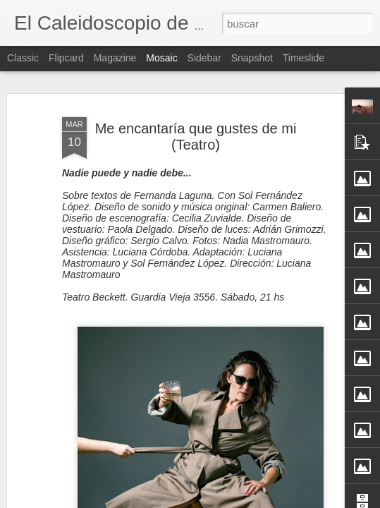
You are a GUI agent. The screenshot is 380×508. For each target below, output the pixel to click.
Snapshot (252, 58)
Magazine (115, 58)
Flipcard (66, 58)
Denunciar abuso (292, 500)
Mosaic (161, 58)
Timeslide (303, 58)
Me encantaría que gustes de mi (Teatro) (196, 115)
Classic (23, 58)
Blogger (245, 500)
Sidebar (204, 58)
